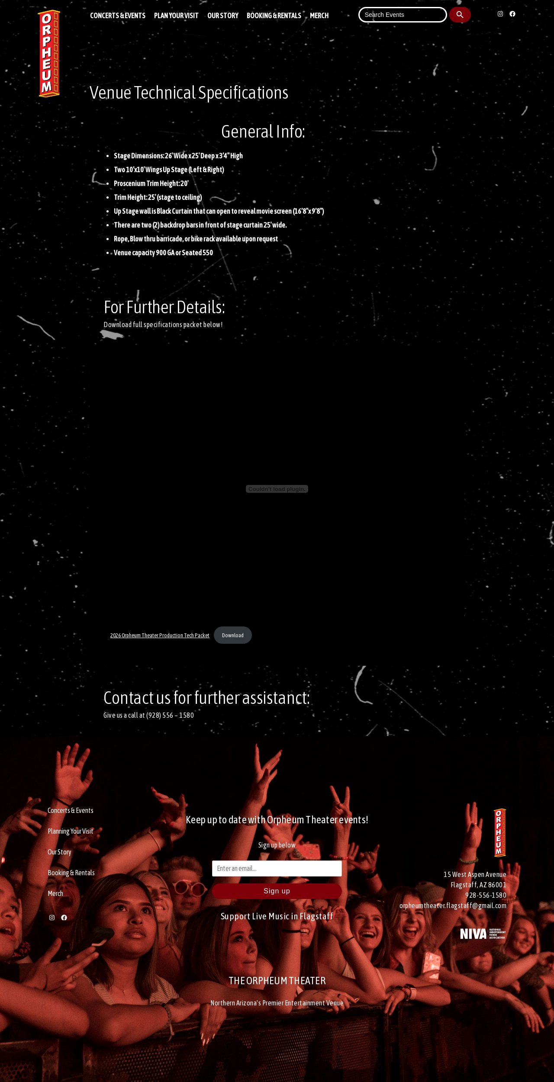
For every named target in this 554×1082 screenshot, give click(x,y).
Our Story (222, 15)
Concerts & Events (117, 15)
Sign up (277, 891)
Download (233, 635)
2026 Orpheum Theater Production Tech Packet (159, 635)
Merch (319, 15)
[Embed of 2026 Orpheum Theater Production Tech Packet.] (277, 489)
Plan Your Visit (176, 15)
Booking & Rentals (274, 15)
